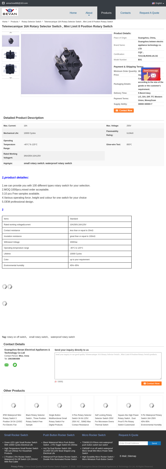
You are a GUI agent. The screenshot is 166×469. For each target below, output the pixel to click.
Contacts (125, 12)
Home (73, 12)
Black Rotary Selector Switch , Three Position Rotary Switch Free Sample (36, 420)
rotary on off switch (16, 337)
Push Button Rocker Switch (59, 435)
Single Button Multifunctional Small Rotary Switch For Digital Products (58, 420)
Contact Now (119, 110)
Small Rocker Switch (16, 435)
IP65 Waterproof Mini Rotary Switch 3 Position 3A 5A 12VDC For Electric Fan (12, 420)
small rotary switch (38, 337)
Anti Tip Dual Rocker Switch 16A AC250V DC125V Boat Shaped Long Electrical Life (59, 450)
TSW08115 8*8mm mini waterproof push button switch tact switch (97, 443)
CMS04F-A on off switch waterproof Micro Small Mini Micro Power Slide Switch (97, 450)
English (160, 3)
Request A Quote (149, 12)
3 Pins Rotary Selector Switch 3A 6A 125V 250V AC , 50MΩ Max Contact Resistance (81, 420)
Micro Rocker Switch (94, 435)
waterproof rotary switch (63, 337)
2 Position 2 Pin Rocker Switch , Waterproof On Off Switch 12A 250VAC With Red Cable (21, 459)
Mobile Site (124, 460)
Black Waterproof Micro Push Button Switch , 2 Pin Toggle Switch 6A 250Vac (60, 443)
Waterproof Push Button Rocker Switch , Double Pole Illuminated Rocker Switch (60, 458)
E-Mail (123, 456)
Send (154, 443)
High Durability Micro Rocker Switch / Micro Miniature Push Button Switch (98, 458)
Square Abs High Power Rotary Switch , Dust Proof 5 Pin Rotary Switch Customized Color (128, 421)
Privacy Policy (17, 466)
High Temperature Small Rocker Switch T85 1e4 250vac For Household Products (21, 450)
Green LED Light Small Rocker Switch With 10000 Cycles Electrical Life (20, 443)
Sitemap (132, 456)
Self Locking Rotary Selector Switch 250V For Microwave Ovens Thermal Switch (104, 420)
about (89, 12)
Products (106, 12)
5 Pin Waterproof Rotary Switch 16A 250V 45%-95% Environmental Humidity (151, 420)
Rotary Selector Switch (31, 22)
